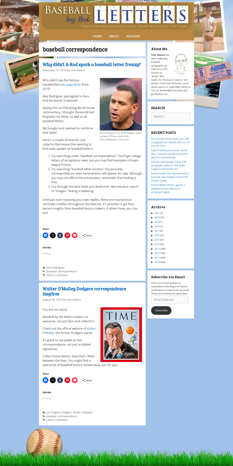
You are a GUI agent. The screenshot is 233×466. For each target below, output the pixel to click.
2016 (156, 235)
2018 (156, 226)
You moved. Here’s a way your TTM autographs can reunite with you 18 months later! (170, 142)
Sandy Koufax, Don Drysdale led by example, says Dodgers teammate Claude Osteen (170, 177)
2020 (156, 217)
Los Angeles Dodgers (59, 412)
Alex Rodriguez (55, 267)
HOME (97, 36)
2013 (156, 248)
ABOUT (114, 36)
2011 (156, 257)
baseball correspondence (61, 271)
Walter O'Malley (82, 412)
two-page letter (70, 85)
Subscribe (161, 310)
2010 (156, 262)
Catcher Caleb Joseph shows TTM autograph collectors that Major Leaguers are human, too (169, 165)
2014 (156, 244)
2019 (156, 222)
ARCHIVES (133, 36)
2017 (156, 230)
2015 (156, 239)
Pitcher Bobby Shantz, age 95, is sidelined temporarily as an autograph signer (168, 188)
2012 (156, 253)
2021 (156, 213)
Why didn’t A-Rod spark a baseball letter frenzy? (92, 64)
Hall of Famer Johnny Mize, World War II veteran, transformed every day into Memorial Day (169, 154)
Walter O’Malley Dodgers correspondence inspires (84, 291)
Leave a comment (57, 275)
